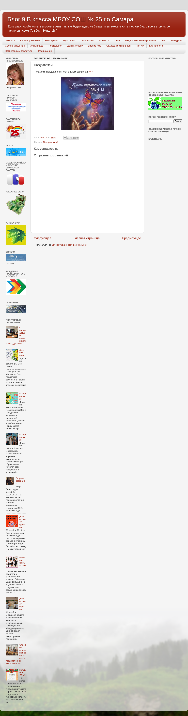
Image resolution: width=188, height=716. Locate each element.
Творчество (87, 40)
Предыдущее (131, 238)
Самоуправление (30, 40)
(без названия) (22, 352)
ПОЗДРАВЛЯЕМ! (22, 672)
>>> (91, 71)
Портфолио (55, 45)
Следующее (42, 238)
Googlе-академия (15, 45)
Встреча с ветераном (21, 481)
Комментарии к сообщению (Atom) (69, 245)
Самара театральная (118, 45)
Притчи (140, 45)
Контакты (104, 40)
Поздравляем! (50, 142)
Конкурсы (176, 40)
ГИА (163, 40)
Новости (10, 40)
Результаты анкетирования (140, 40)
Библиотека (94, 45)
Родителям (69, 40)
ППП (117, 40)
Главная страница (87, 238)
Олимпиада (36, 45)
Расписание (45, 51)
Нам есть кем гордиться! (19, 51)
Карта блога (156, 45)
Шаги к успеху (75, 45)
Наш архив (51, 40)
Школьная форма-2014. (22, 562)
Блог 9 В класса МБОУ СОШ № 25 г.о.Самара (70, 19)
